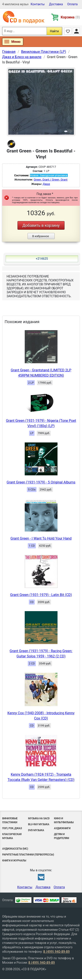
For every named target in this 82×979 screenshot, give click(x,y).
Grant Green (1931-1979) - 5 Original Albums (41, 482)
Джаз (46, 184)
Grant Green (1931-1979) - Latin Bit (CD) (41, 595)
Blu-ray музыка (38, 824)
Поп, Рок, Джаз (12, 828)
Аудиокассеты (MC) (15, 848)
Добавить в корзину (40, 225)
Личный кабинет (76, 31)
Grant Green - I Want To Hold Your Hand (41, 538)
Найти (54, 31)
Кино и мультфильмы (64, 820)
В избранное (40, 236)
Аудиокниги (62, 828)
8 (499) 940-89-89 (56, 951)
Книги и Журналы (14, 860)
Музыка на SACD (38, 818)
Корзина (70, 17)
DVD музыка (36, 830)
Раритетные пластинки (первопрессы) (28, 854)
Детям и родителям (61, 836)
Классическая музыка (11, 836)
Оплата (72, 4)
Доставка (56, 4)
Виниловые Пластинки (9, 820)
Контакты (38, 4)
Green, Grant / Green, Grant (51, 179)
